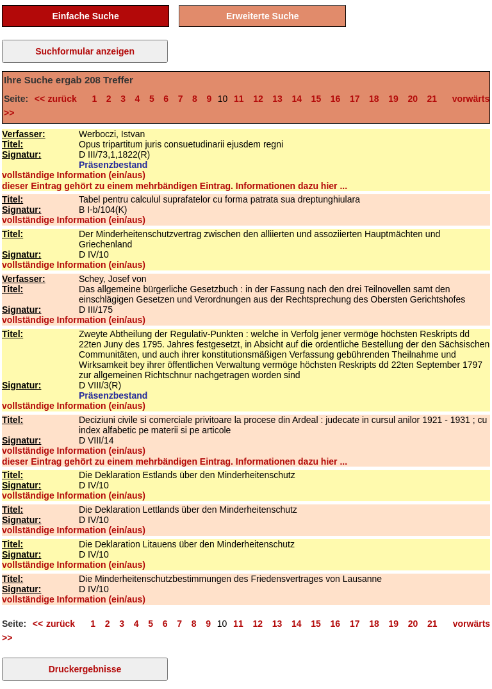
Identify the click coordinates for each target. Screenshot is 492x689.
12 (258, 99)
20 (412, 99)
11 (239, 99)
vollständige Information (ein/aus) (73, 175)
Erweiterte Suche (262, 16)
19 (393, 99)
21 (432, 99)
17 (355, 99)
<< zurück (59, 99)
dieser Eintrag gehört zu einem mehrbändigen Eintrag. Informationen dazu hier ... (174, 186)
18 (374, 99)
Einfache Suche (85, 16)
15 (316, 99)
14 (296, 99)
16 (336, 99)
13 (277, 99)
